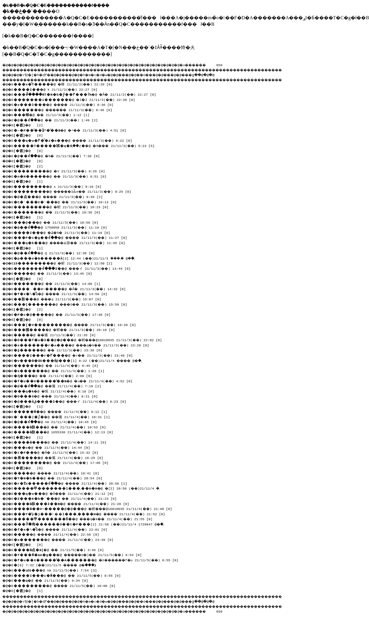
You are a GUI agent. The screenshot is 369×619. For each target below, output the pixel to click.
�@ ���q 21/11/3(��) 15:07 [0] (60, 298)
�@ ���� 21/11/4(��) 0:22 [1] (81, 360)
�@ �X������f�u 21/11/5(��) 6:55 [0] (100, 559)
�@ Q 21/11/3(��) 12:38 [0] (57, 252)
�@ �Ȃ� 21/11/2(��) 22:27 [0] (89, 94)
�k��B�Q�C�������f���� (48, 35)
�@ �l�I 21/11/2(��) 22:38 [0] (77, 99)
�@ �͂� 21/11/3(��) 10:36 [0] (60, 211)
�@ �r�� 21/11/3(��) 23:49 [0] (76, 355)
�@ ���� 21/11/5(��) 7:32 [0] (59, 564)
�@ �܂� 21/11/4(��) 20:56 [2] (89, 487)
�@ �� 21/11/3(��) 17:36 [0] (65, 314)
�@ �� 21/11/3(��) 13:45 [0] (55, 273)
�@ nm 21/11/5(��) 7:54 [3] (57, 569)
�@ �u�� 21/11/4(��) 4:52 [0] (76, 380)
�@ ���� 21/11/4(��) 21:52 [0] (92, 513)
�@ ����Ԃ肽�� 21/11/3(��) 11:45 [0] (72, 242)
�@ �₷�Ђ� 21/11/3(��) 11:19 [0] (66, 232)
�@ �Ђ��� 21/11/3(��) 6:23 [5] (88, 145)
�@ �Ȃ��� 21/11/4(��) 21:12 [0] (67, 493)
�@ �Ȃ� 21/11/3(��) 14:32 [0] (72, 288)
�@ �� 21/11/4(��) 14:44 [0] (54, 447)
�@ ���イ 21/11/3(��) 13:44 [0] (76, 268)
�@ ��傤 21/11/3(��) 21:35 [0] (57, 334)
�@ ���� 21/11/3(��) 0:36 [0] (67, 104)
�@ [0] (30, 134)
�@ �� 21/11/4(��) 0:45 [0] (59, 365)
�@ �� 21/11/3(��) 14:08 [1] (60, 283)
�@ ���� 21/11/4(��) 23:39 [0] (67, 539)
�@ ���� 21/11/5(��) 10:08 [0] (68, 585)
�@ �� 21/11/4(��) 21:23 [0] (68, 498)
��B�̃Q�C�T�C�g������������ (57, 54)
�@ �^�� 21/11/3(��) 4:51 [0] (73, 129)
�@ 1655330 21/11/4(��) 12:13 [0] (65, 431)
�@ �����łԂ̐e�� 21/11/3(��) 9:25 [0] (76, 191)
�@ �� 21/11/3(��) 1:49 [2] (59, 119)
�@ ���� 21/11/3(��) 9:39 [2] (61, 196)
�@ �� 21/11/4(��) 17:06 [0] (64, 462)
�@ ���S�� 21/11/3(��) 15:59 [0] (74, 303)
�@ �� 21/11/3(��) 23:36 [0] (61, 349)
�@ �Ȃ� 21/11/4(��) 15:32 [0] (59, 452)
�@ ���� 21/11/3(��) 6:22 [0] (76, 140)
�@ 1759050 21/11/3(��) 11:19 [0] (63, 227)
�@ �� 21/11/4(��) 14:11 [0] (63, 441)
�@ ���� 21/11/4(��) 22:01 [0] (64, 529)
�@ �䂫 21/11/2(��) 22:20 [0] (65, 83)
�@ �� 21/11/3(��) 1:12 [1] (54, 114)
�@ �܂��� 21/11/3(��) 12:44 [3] (78, 257)
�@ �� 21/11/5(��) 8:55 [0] (70, 575)
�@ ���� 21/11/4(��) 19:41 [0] (60, 472)
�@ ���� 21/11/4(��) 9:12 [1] (64, 411)
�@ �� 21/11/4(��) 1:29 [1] (62, 370)
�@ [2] (30, 124)
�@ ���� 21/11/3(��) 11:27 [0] (74, 237)
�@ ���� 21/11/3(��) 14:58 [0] (64, 293)
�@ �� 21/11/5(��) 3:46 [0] (61, 549)
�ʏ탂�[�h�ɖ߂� (38, 74)
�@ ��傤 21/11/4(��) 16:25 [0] (61, 457)
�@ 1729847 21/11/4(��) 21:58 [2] (91, 523)
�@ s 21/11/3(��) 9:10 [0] (60, 186)
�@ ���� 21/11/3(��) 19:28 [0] (78, 324)
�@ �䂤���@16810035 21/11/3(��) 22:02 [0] (91, 339)
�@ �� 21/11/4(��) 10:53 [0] (62, 426)
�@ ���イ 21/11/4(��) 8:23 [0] (73, 401)
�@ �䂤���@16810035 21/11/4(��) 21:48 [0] (96, 508)
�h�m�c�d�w (103, 74)
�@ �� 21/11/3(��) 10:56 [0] (59, 222)
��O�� (160, 74)
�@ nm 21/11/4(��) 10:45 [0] (58, 421)
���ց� (211, 74)
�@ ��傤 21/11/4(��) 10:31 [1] (64, 416)
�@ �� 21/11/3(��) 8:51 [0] (63, 175)
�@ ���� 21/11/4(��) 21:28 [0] (75, 503)
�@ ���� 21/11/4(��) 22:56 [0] (60, 534)
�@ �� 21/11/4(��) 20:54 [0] (61, 477)
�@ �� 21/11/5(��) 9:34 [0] (53, 580)
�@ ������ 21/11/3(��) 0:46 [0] (67, 109)
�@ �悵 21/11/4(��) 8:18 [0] (56, 390)
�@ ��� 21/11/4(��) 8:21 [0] (59, 395)
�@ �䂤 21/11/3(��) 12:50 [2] (65, 262)
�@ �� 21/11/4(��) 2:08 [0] (55, 375)
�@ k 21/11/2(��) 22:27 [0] (57, 89)
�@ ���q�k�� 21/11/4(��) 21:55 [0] (87, 518)
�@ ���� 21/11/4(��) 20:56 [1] (74, 483)
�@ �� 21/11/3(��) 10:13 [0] (68, 201)
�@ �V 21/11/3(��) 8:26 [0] (62, 170)
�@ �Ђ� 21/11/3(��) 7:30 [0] (60, 155)
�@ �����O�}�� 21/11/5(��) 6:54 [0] (82, 554)
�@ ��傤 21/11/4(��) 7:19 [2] (61, 385)
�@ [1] (30, 180)
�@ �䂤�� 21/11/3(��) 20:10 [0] (67, 329)
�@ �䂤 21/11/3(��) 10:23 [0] (63, 206)
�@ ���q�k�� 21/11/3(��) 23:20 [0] (85, 344)
